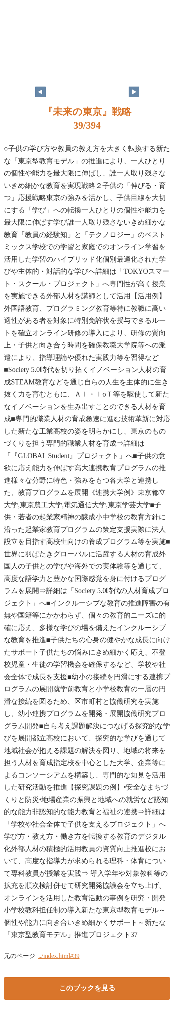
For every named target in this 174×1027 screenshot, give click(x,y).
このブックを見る (87, 988)
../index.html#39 (58, 956)
